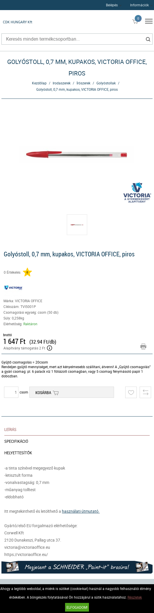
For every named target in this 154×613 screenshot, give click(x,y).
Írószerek (83, 83)
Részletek (135, 597)
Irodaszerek (62, 83)
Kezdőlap (39, 83)
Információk (139, 5)
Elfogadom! (77, 607)
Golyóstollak (106, 83)
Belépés (112, 5)
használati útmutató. (81, 511)
